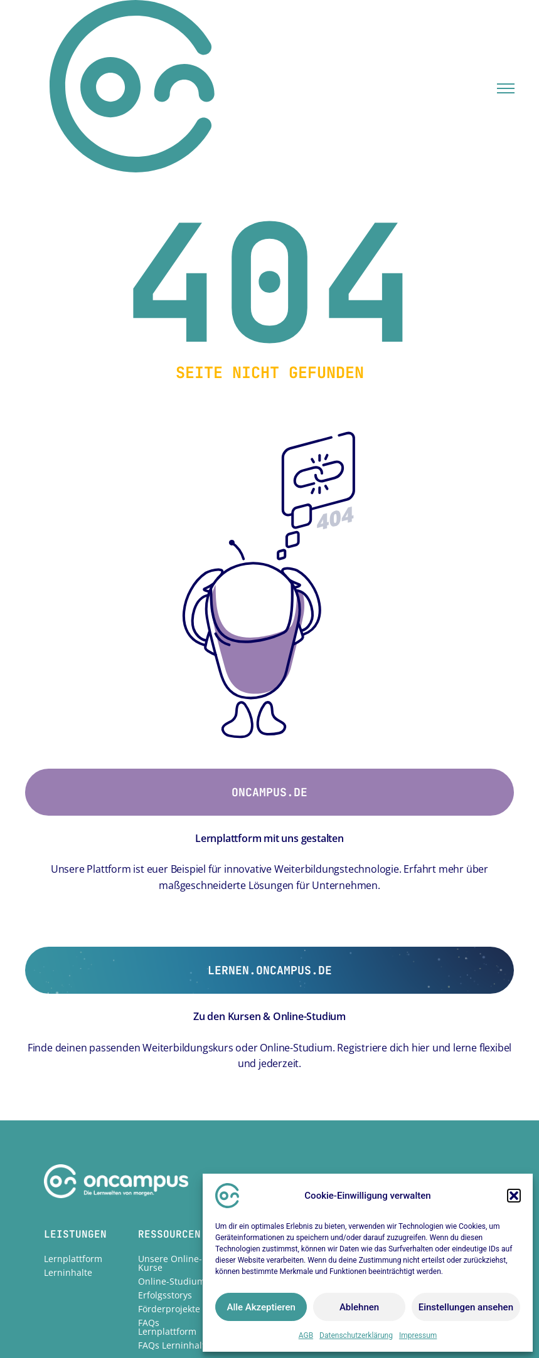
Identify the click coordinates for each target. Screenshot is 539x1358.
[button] (514, 1195)
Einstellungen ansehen (466, 1307)
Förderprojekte (169, 1182)
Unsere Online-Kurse (170, 1136)
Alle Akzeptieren (261, 1307)
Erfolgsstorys (165, 1168)
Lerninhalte (68, 1146)
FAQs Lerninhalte (174, 1218)
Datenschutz (353, 1146)
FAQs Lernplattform (167, 1200)
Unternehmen (261, 1132)
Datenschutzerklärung (356, 1335)
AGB (306, 1335)
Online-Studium (171, 1155)
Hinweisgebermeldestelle (380, 1160)
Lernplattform (73, 1132)
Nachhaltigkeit (262, 1146)
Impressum (418, 1335)
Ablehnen (359, 1307)
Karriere (249, 1160)
